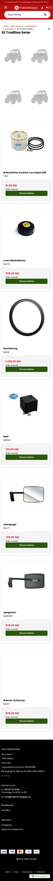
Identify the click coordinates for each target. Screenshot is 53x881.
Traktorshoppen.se (40, 876)
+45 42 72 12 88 (11, 789)
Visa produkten (26, 193)
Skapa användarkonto (12, 829)
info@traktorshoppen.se (18, 796)
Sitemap (5, 775)
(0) (49, 7)
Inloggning (6, 825)
